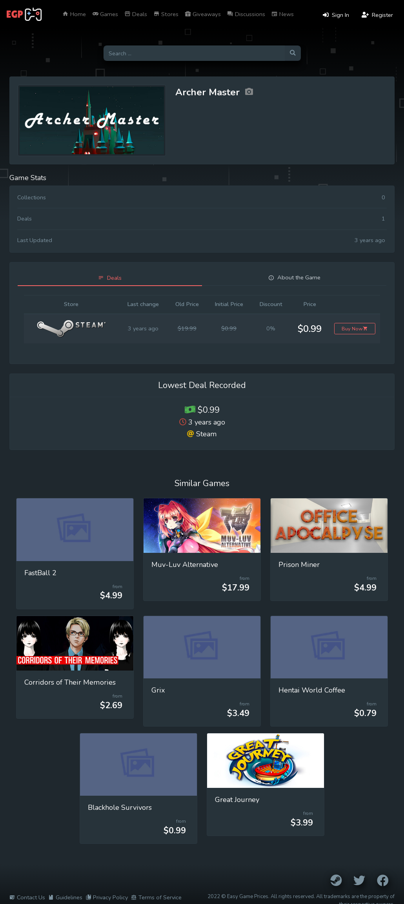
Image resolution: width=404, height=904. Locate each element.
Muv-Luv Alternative (184, 564)
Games (105, 14)
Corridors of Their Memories (70, 682)
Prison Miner (299, 564)
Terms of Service (156, 897)
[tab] (110, 278)
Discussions (246, 14)
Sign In (336, 15)
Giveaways (203, 14)
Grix (158, 690)
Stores (165, 14)
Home (74, 14)
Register (377, 15)
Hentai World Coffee (311, 690)
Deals (135, 14)
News (282, 14)
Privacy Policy (107, 897)
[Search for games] (194, 53)
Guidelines (65, 897)
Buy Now (355, 328)
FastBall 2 (40, 573)
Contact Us (27, 897)
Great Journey (237, 799)
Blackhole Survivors (120, 807)
